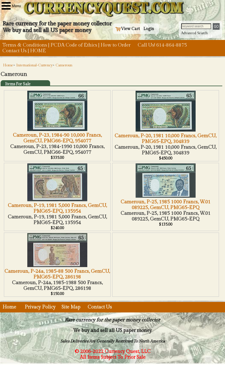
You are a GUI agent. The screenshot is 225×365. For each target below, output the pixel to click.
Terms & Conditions (24, 45)
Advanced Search (194, 33)
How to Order (115, 45)
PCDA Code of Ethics (73, 45)
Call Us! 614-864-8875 (162, 45)
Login (148, 28)
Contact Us (14, 51)
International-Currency (34, 65)
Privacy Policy (40, 307)
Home (8, 65)
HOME (38, 51)
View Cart (127, 28)
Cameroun (64, 65)
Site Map (71, 307)
